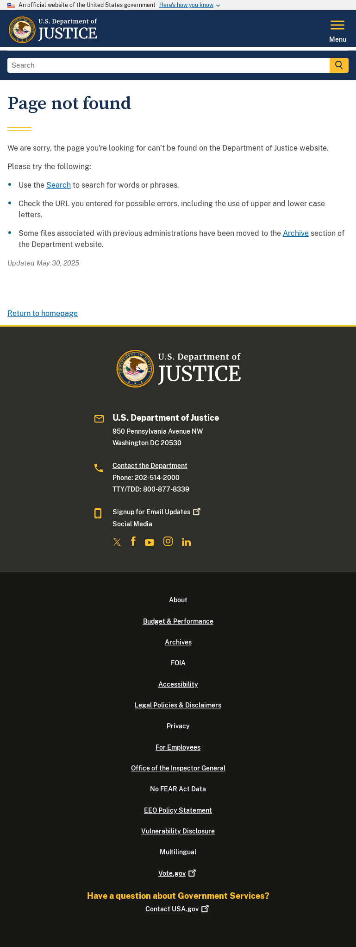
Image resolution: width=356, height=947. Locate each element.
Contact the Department (149, 465)
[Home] (52, 41)
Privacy (178, 726)
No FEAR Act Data (178, 789)
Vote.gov (178, 873)
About (178, 600)
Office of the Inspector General (178, 768)
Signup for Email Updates (157, 512)
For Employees (178, 747)
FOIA (178, 663)
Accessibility (178, 684)
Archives (178, 642)
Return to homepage (42, 313)
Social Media (132, 524)
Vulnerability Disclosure (178, 831)
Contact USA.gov (178, 909)
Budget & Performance (178, 621)
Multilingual (178, 852)
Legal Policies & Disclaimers (178, 705)
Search (58, 185)
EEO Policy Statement (178, 810)
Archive (296, 233)
